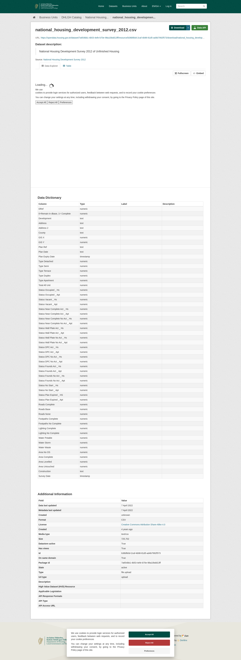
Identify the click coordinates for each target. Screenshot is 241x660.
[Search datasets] (191, 6)
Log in (169, 6)
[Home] (34, 17)
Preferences (149, 651)
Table (67, 66)
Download (177, 27)
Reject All (149, 643)
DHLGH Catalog (71, 17)
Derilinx (182, 640)
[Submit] (204, 6)
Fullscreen (182, 73)
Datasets (113, 6)
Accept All (149, 634)
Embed (198, 73)
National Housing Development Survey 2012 (64, 59)
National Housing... (97, 17)
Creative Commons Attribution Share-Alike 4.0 (143, 524)
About (144, 6)
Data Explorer (50, 66)
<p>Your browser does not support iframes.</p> (120, 132)
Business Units (129, 6)
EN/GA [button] (156, 6)
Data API (200, 27)
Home (101, 6)
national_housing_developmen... (134, 17)
